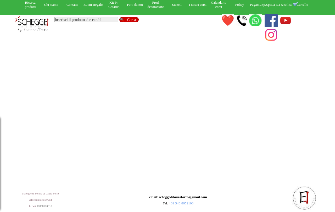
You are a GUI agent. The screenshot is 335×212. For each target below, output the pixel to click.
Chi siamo (51, 5)
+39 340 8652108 (181, 203)
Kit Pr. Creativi (114, 5)
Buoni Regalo (93, 5)
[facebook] (271, 20)
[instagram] (271, 34)
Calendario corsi (218, 5)
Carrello (302, 5)
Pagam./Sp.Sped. (262, 5)
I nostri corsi (197, 5)
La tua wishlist (281, 5)
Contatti (72, 5)
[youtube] (285, 20)
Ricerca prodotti (30, 5)
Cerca (131, 20)
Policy (239, 5)
